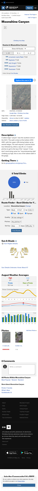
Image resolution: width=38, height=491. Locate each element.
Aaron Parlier (23, 120)
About (4, 403)
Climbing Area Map (19, 40)
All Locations (5, 13)
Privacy (29, 457)
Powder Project (24, 414)
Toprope (28, 213)
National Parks (24, 417)
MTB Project (23, 405)
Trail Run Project (24, 411)
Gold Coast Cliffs (6, 17)
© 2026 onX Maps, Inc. (14, 457)
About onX (5, 441)
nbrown (12, 118)
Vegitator (12, 60)
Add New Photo (31, 330)
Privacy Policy (21, 481)
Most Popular (6, 380)
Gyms (3, 409)
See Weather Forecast (10, 125)
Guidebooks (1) (7, 392)
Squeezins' (12, 66)
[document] (19, 482)
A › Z (29, 53)
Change (28, 206)
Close (19, 485)
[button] (8, 97)
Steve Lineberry (14, 120)
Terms (23, 457)
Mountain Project (24, 403)
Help (3, 405)
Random (21, 380)
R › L (18, 53)
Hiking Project (24, 409)
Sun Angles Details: (19, 251)
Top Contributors (7, 417)
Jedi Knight (12, 63)
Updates (26, 118)
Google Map (13, 113)
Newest (14, 380)
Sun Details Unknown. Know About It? (15, 267)
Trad (13, 213)
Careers (4, 444)
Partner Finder (6, 411)
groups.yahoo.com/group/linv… (16, 163)
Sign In (29, 8)
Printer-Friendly (7, 388)
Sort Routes (14, 73)
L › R (8, 53)
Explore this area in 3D (23, 80)
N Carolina (13, 13)
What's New (6, 390)
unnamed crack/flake (16, 57)
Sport (20, 213)
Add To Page (32, 17)
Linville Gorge (16, 15)
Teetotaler (12, 69)
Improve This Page (30, 14)
